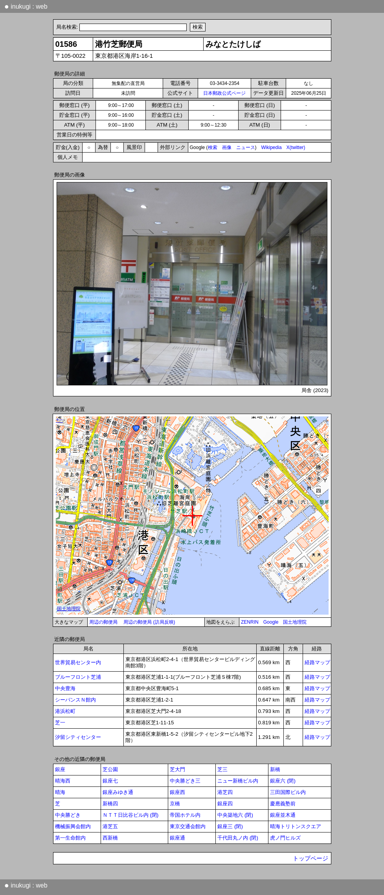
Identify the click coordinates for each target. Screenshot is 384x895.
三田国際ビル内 (288, 792)
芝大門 (177, 769)
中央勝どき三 (185, 781)
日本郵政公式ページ (224, 93)
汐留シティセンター (78, 737)
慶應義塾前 (283, 804)
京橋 (175, 804)
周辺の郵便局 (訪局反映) (149, 622)
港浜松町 (65, 711)
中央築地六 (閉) (235, 815)
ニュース (245, 147)
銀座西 (177, 792)
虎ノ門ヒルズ (285, 838)
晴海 (60, 792)
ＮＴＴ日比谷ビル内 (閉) (131, 815)
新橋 (275, 769)
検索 (212, 147)
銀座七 (110, 781)
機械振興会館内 (73, 826)
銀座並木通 (283, 815)
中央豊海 (65, 688)
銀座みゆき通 (118, 792)
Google (271, 622)
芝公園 (110, 769)
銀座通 (177, 838)
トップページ (310, 858)
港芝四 (225, 792)
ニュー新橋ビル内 (237, 781)
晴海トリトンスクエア (295, 826)
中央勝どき (68, 815)
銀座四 (225, 804)
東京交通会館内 (188, 826)
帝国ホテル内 (185, 815)
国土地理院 (295, 622)
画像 (227, 147)
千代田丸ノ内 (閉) (237, 838)
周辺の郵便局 (103, 622)
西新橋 (110, 838)
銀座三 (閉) (230, 826)
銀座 (60, 769)
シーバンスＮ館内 (75, 700)
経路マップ (317, 662)
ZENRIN (250, 622)
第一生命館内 (70, 838)
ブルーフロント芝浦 (78, 677)
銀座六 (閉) (283, 781)
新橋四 (110, 804)
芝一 (60, 723)
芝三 (222, 769)
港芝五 (110, 826)
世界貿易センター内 (78, 662)
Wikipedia (271, 147)
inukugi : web (26, 6)
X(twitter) (296, 147)
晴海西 (62, 781)
